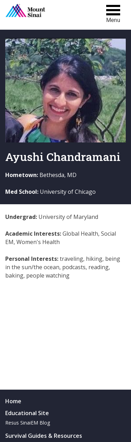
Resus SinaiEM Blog (27, 422)
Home (13, 401)
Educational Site (27, 413)
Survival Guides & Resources (43, 436)
